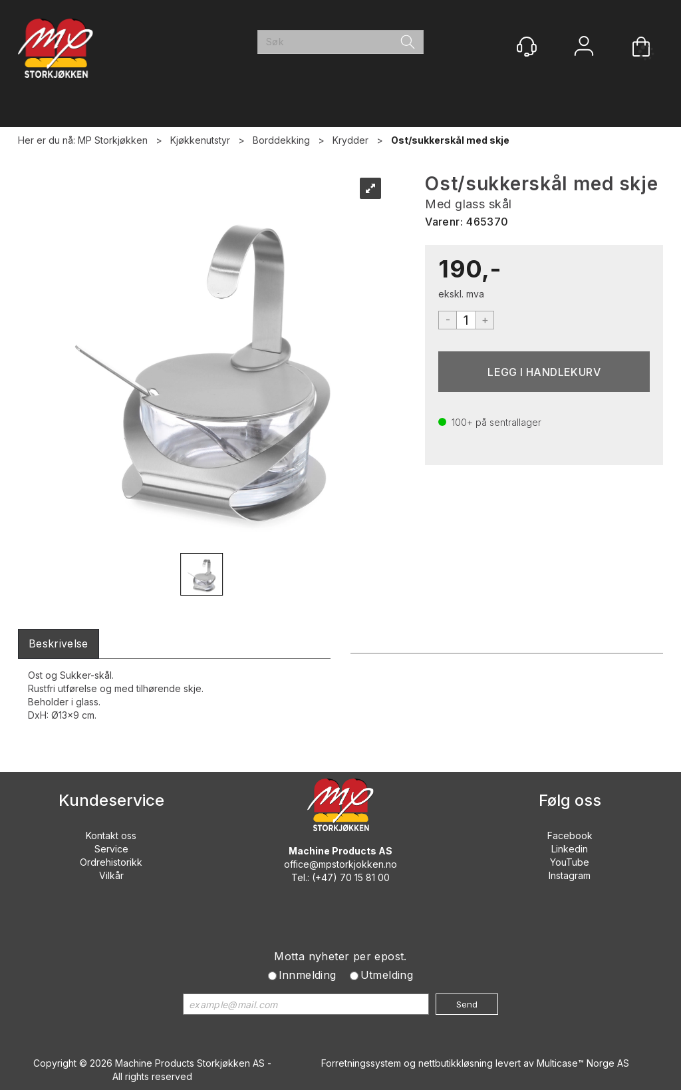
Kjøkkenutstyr (200, 140)
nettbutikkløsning (455, 1063)
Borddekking (281, 140)
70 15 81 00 (365, 877)
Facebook (570, 835)
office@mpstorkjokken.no (340, 864)
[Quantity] (466, 320)
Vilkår (111, 875)
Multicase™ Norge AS (583, 1063)
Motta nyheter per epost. (340, 956)
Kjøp (544, 371)
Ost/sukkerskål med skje (450, 140)
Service (111, 848)
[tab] (58, 644)
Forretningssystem (361, 1063)
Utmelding (387, 975)
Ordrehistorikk (111, 862)
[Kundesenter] (526, 46)
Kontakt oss (111, 835)
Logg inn (584, 47)
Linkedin (569, 848)
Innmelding (308, 975)
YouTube (569, 862)
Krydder (350, 140)
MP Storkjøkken (113, 140)
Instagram (570, 875)
